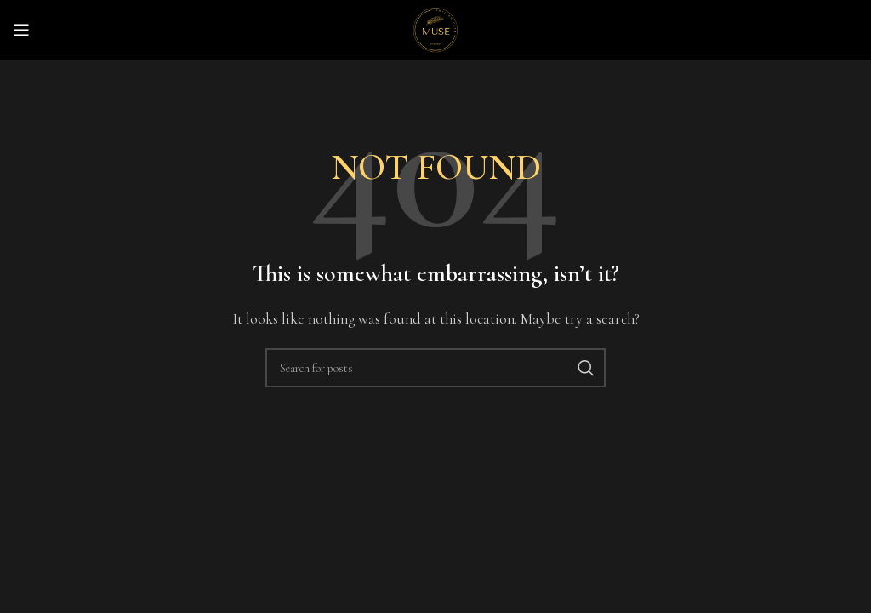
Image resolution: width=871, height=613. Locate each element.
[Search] (435, 367)
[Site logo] (435, 28)
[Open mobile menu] (21, 30)
